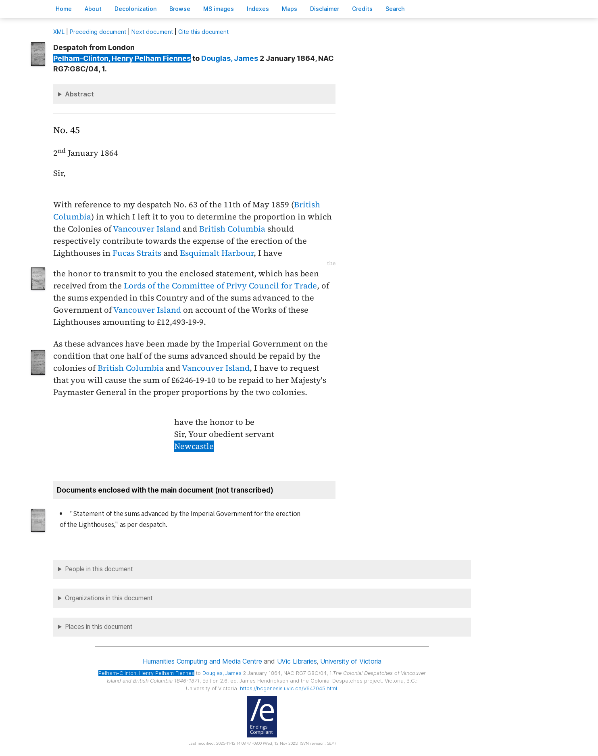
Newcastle (194, 446)
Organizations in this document (109, 598)
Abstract (79, 94)
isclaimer (324, 8)
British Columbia (232, 228)
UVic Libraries (297, 661)
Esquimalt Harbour (217, 253)
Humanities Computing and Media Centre (202, 661)
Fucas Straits (137, 253)
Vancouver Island (147, 228)
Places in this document (99, 627)
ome (64, 8)
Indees (258, 8)
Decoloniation (135, 8)
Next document (152, 31)
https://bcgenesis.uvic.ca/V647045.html (288, 688)
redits (362, 8)
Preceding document (98, 31)
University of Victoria (350, 661)
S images (218, 8)
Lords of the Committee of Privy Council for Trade (220, 285)
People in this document (99, 569)
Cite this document (203, 31)
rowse (179, 8)
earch (395, 8)
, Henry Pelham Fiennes (122, 58)
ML (59, 31)
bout (93, 8)
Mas (289, 8)
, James (229, 58)
